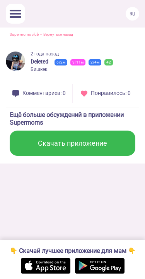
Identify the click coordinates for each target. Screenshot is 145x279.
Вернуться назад (58, 34)
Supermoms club (24, 34)
